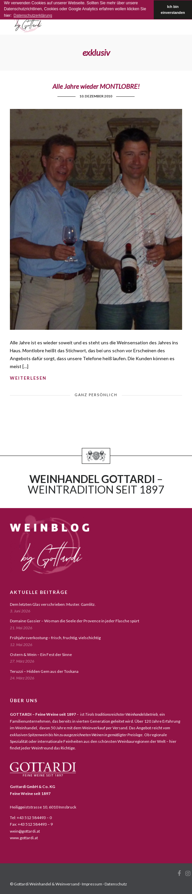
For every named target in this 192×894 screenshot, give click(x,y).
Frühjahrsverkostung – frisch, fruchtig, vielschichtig (55, 637)
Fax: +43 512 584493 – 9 (31, 824)
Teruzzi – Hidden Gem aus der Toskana (44, 671)
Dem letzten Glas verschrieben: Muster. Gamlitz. (53, 604)
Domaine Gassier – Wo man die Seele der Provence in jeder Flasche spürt (74, 620)
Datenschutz (116, 883)
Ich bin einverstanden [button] (173, 10)
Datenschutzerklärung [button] (33, 15)
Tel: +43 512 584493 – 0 (31, 817)
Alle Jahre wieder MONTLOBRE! (96, 86)
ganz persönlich (96, 395)
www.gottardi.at (24, 837)
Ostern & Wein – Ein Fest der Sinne (41, 654)
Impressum (92, 883)
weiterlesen (28, 378)
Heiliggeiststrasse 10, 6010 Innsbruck (43, 807)
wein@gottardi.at (25, 831)
